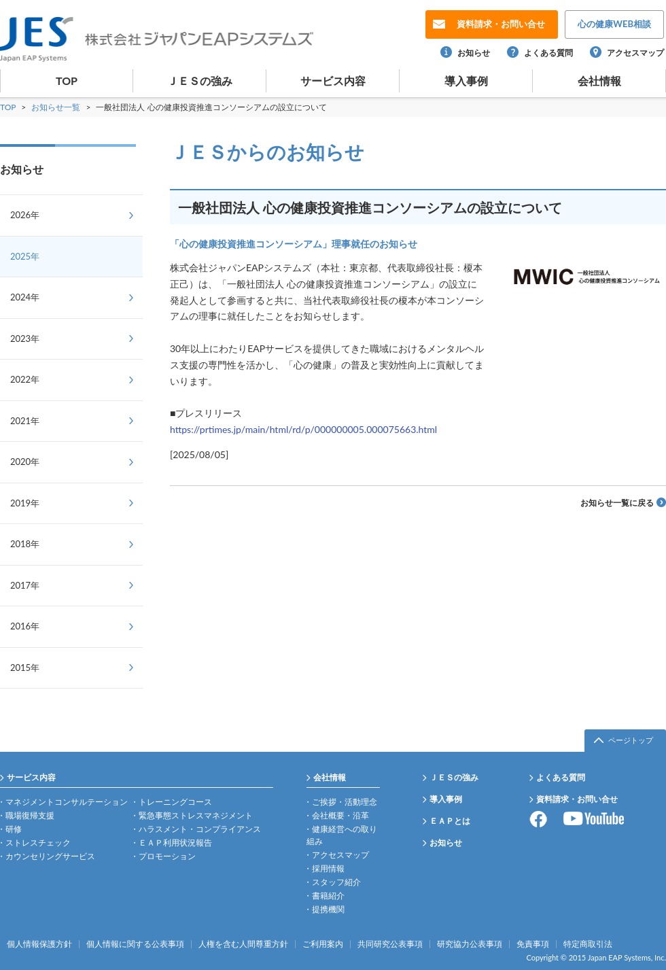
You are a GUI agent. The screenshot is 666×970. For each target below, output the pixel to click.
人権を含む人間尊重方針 (243, 944)
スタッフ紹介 (336, 882)
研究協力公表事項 (469, 944)
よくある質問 (548, 53)
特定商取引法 (587, 944)
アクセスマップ (635, 53)
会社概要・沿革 (340, 815)
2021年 (24, 420)
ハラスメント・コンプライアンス (200, 829)
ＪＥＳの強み (199, 80)
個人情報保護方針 (39, 944)
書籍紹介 (328, 895)
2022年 (24, 379)
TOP (66, 80)
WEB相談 (614, 23)
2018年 (24, 543)
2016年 (24, 626)
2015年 (24, 667)
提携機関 (328, 909)
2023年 (24, 338)
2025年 (24, 256)
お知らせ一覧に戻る (617, 503)
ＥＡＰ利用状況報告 (175, 842)
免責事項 (532, 944)
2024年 (24, 297)
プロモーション (167, 856)
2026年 (24, 214)
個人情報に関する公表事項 (135, 944)
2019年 (24, 503)
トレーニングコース (175, 802)
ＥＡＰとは (450, 821)
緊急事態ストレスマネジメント (196, 815)
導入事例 (466, 80)
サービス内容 (333, 80)
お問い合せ (501, 23)
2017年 (24, 585)
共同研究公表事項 (390, 944)
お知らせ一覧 (56, 107)
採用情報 (328, 868)
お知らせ (473, 53)
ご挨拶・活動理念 (344, 802)
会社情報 (599, 80)
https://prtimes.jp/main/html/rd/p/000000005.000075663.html (303, 429)
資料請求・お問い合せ (577, 799)
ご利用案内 (322, 944)
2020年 (24, 461)
